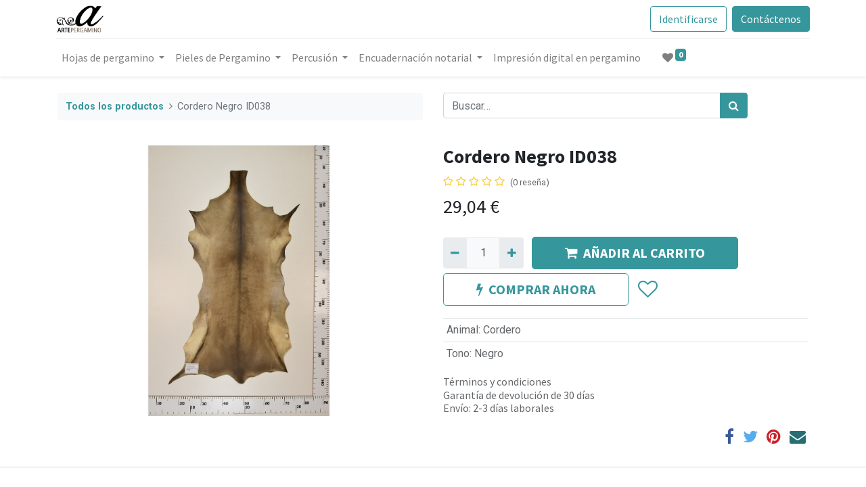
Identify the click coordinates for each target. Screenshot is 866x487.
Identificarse (687, 19)
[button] (647, 289)
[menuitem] (568, 57)
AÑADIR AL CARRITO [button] (635, 252)
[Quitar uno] (455, 253)
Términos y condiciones (497, 381)
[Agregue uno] (511, 253)
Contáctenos (769, 19)
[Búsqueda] (734, 105)
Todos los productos (115, 106)
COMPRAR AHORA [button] (535, 289)
